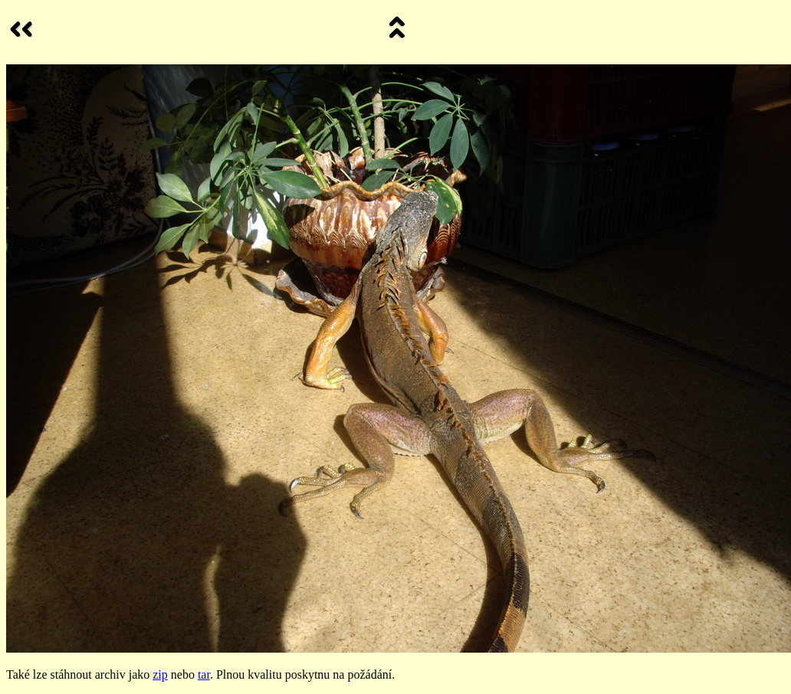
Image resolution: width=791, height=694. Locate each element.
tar (204, 674)
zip (160, 674)
